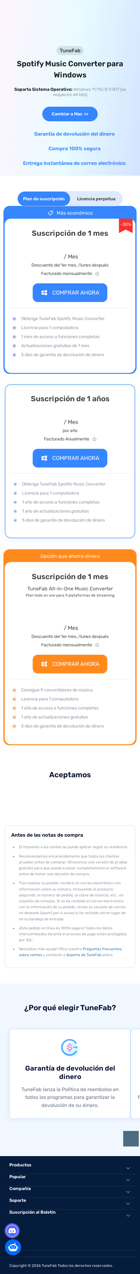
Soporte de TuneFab (83, 955)
